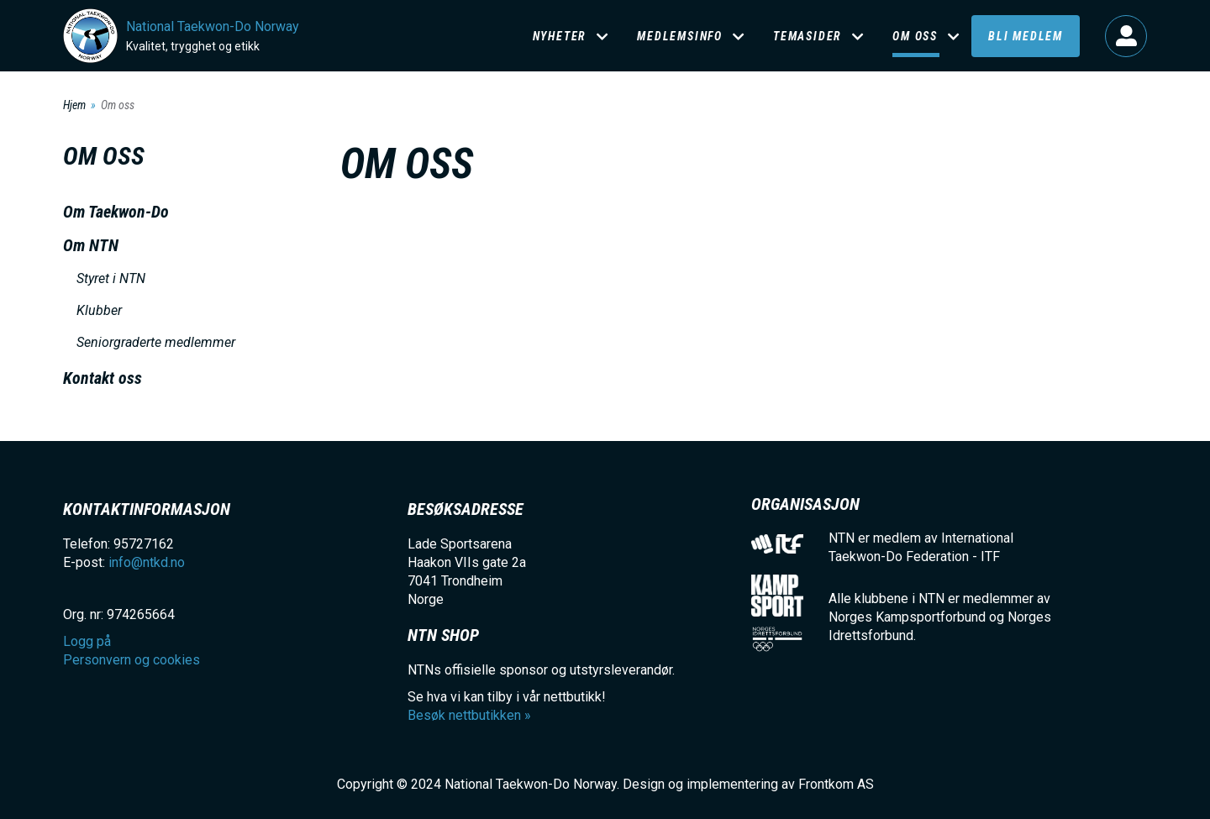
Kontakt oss (102, 378)
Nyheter (560, 36)
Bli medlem (1025, 36)
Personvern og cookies (131, 660)
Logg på (1126, 36)
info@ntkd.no (146, 562)
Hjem (74, 105)
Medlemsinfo (680, 36)
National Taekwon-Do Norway (212, 26)
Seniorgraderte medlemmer (155, 342)
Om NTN (90, 245)
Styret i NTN (110, 278)
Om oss (915, 36)
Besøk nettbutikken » (469, 715)
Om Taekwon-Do (116, 212)
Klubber (99, 310)
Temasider (807, 36)
